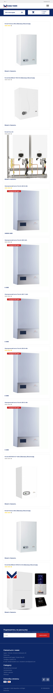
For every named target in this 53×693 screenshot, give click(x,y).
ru (5, 1)
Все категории (10, 12)
